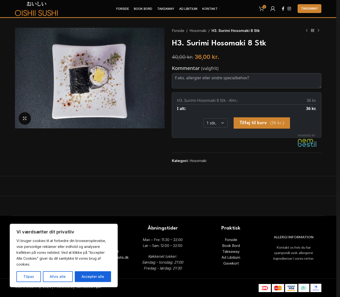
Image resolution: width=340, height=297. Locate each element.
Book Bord (231, 245)
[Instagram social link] (289, 8)
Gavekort (231, 263)
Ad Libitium (231, 257)
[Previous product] (307, 31)
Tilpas (28, 276)
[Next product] (318, 31)
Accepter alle (93, 276)
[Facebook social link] (283, 8)
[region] (64, 255)
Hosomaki (197, 30)
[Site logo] (36, 8)
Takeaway (309, 8)
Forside (178, 30)
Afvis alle (58, 276)
